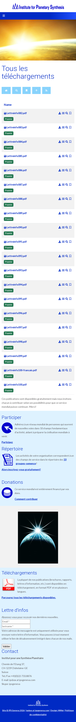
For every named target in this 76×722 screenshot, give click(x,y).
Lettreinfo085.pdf (15, 156)
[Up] (36, 90)
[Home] (6, 90)
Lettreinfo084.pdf (15, 141)
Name (8, 104)
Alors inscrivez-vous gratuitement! (21, 469)
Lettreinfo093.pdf (15, 270)
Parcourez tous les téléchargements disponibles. (29, 597)
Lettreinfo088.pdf (15, 199)
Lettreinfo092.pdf (15, 256)
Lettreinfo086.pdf (15, 170)
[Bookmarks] (26, 90)
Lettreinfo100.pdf (15, 384)
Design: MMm (57, 710)
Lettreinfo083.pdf (15, 127)
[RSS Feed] (46, 90)
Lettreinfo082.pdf (15, 113)
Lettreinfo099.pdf (15, 356)
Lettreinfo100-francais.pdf (20, 370)
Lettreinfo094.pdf (15, 284)
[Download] (60, 113)
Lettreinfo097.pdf (15, 327)
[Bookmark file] (70, 113)
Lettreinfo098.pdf (15, 341)
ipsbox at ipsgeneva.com (37, 710)
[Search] (16, 90)
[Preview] (67, 113)
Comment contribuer (26, 499)
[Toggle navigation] (3, 16)
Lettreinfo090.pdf (15, 227)
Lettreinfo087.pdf (15, 184)
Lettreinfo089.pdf (15, 213)
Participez (7, 442)
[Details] (63, 113)
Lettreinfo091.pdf (15, 241)
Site (13, 710)
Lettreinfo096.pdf (15, 313)
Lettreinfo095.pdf (15, 299)
